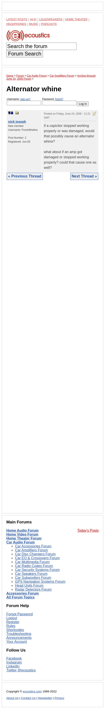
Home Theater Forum (23, 538)
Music (33, 24)
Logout (11, 618)
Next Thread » (84, 176)
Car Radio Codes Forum (34, 566)
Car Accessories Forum (33, 546)
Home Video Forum (22, 534)
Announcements (19, 638)
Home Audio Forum (22, 530)
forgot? (59, 99)
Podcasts (49, 24)
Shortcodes (15, 630)
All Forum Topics (20, 597)
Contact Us (28, 698)
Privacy (59, 698)
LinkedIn (13, 666)
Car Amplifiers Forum (31, 550)
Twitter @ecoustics (21, 670)
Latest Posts (16, 19)
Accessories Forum (22, 593)
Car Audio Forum (20, 542)
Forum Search (24, 54)
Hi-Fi (33, 19)
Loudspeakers (50, 19)
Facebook (14, 658)
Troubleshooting (18, 634)
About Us (12, 698)
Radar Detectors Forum (33, 589)
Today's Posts (88, 530)
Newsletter (45, 698)
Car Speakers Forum (31, 574)
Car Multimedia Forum (32, 562)
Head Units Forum (29, 585)
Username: (24, 101)
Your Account (16, 641)
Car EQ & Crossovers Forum (37, 558)
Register (12, 622)
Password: (59, 101)
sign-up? (25, 99)
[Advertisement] (52, 350)
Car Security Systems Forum (37, 570)
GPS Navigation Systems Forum (40, 581)
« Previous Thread (24, 176)
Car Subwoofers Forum (33, 578)
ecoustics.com (32, 691)
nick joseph (17, 121)
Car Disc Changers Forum (35, 554)
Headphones (16, 24)
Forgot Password (19, 614)
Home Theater (76, 19)
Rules (10, 626)
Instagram (14, 662)
